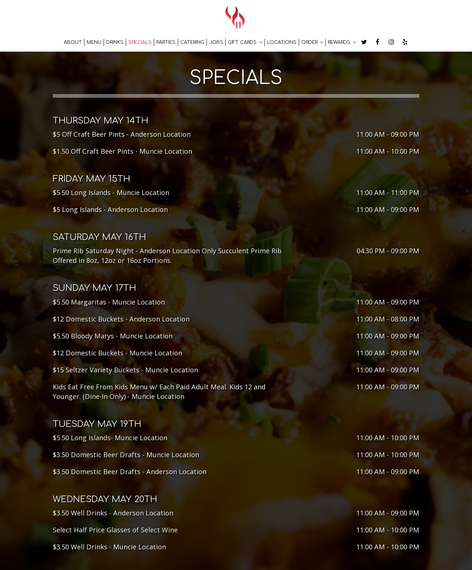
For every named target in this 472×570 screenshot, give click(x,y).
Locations (281, 42)
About (73, 42)
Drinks (115, 42)
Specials (140, 42)
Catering (192, 42)
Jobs (216, 42)
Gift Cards (245, 42)
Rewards (342, 42)
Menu (94, 42)
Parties (166, 42)
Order (312, 42)
